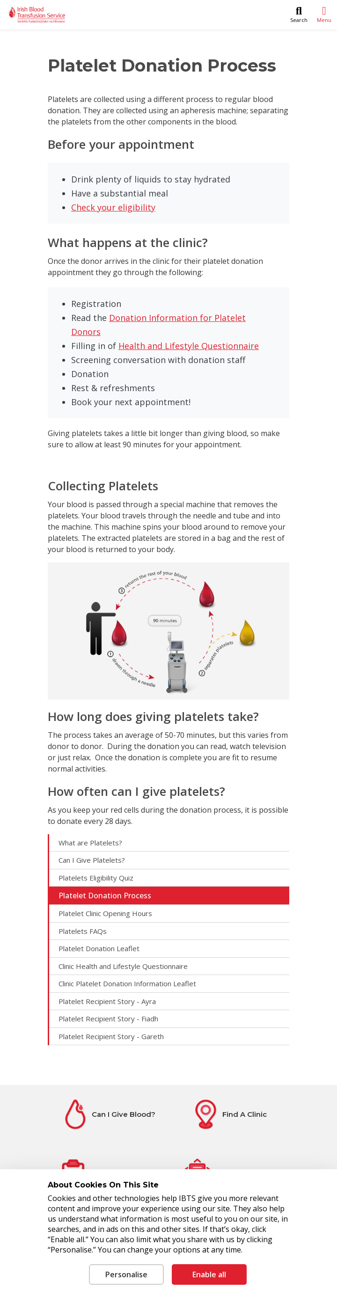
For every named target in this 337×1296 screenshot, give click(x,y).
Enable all (209, 1274)
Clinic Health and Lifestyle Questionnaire (123, 966)
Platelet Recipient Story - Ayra (107, 1001)
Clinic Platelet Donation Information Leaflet (127, 983)
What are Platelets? (90, 842)
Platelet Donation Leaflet (99, 948)
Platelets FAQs (83, 931)
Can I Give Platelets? (92, 860)
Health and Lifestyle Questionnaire (188, 345)
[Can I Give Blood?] (108, 1114)
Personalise (126, 1274)
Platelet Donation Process (105, 895)
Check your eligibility (113, 207)
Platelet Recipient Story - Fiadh (108, 1018)
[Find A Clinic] (228, 1114)
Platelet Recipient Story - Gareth (111, 1036)
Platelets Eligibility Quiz (96, 877)
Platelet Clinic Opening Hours (105, 913)
